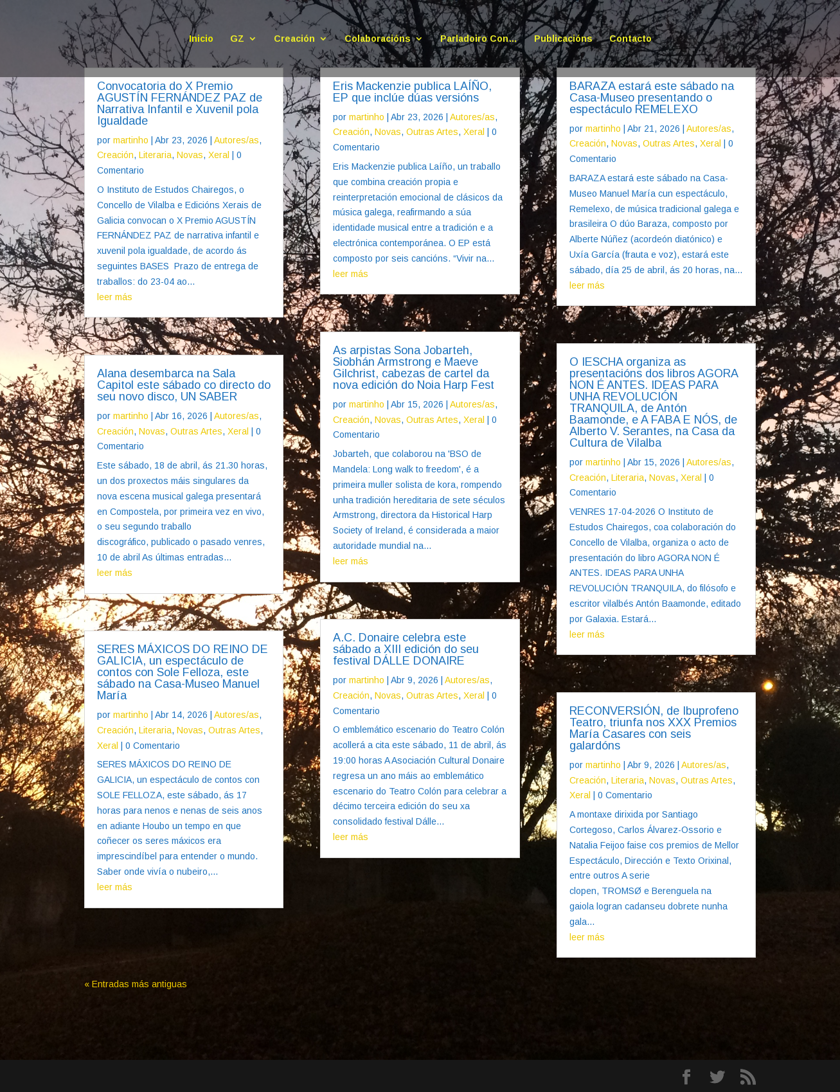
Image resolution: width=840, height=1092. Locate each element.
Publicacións (563, 39)
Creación (294, 39)
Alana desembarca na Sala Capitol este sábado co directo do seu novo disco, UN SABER (184, 385)
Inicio (201, 39)
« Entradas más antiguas (135, 984)
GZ (237, 39)
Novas (190, 155)
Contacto (630, 39)
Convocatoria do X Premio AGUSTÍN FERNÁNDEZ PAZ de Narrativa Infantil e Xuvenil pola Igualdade (179, 103)
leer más (114, 297)
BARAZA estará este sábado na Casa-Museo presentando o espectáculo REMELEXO (651, 98)
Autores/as (236, 140)
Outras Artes (196, 431)
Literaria (155, 155)
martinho (130, 140)
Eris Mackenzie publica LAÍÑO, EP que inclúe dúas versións (412, 92)
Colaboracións (377, 39)
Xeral (218, 155)
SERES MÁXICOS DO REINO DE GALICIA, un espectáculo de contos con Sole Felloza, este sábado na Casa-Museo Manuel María (182, 672)
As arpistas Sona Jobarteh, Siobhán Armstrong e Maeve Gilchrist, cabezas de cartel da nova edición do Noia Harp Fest (413, 367)
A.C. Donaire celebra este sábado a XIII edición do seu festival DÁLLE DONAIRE (406, 649)
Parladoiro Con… (478, 39)
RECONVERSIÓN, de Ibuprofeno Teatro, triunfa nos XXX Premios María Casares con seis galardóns (653, 728)
